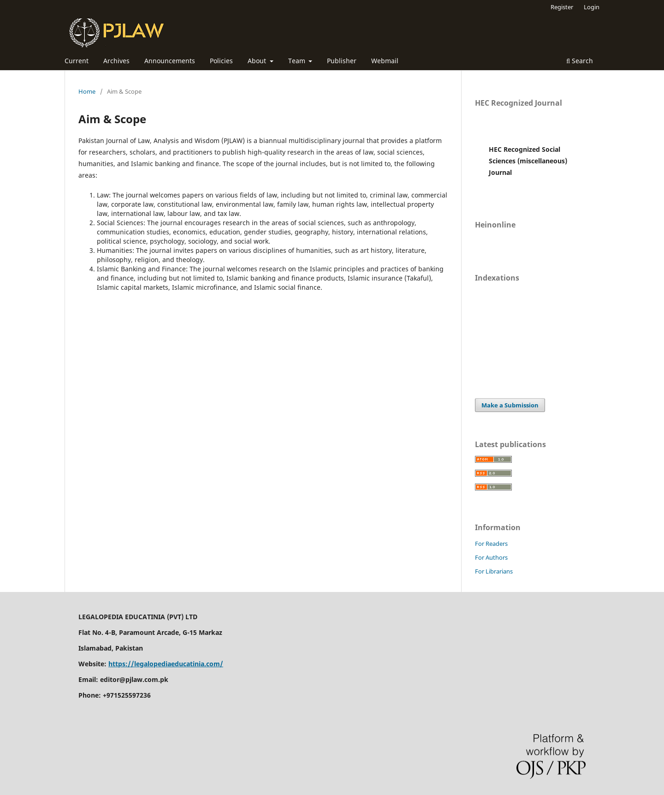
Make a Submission (510, 405)
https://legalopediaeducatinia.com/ (165, 663)
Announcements (169, 60)
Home (86, 91)
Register (562, 7)
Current (77, 60)
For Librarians (494, 571)
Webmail (384, 60)
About (258, 60)
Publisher (341, 60)
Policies (221, 60)
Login (591, 7)
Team (297, 60)
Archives (116, 60)
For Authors (491, 557)
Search (579, 60)
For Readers (491, 543)
